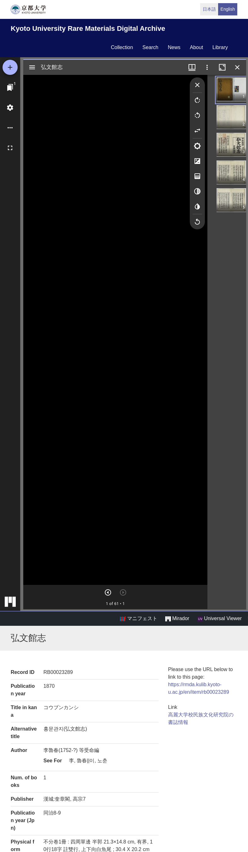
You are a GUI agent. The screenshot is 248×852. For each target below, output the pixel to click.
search (151, 47)
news (174, 47)
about (196, 47)
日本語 (209, 9)
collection (122, 47)
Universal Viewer (220, 618)
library (220, 47)
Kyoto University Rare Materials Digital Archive (88, 28)
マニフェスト (138, 618)
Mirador (177, 618)
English (228, 9)
